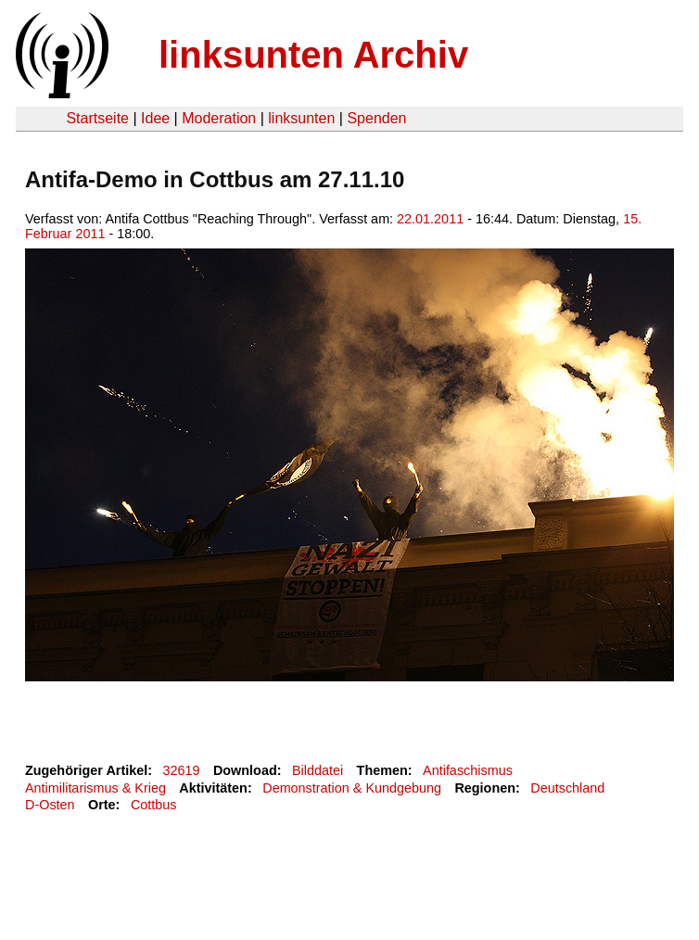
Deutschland (567, 788)
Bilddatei (317, 770)
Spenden (376, 118)
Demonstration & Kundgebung (351, 788)
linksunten (301, 118)
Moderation (219, 118)
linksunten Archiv (313, 54)
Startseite (97, 118)
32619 (181, 770)
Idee (155, 118)
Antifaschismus (468, 770)
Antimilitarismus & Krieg (95, 788)
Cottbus (154, 804)
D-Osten (50, 804)
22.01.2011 (430, 218)
